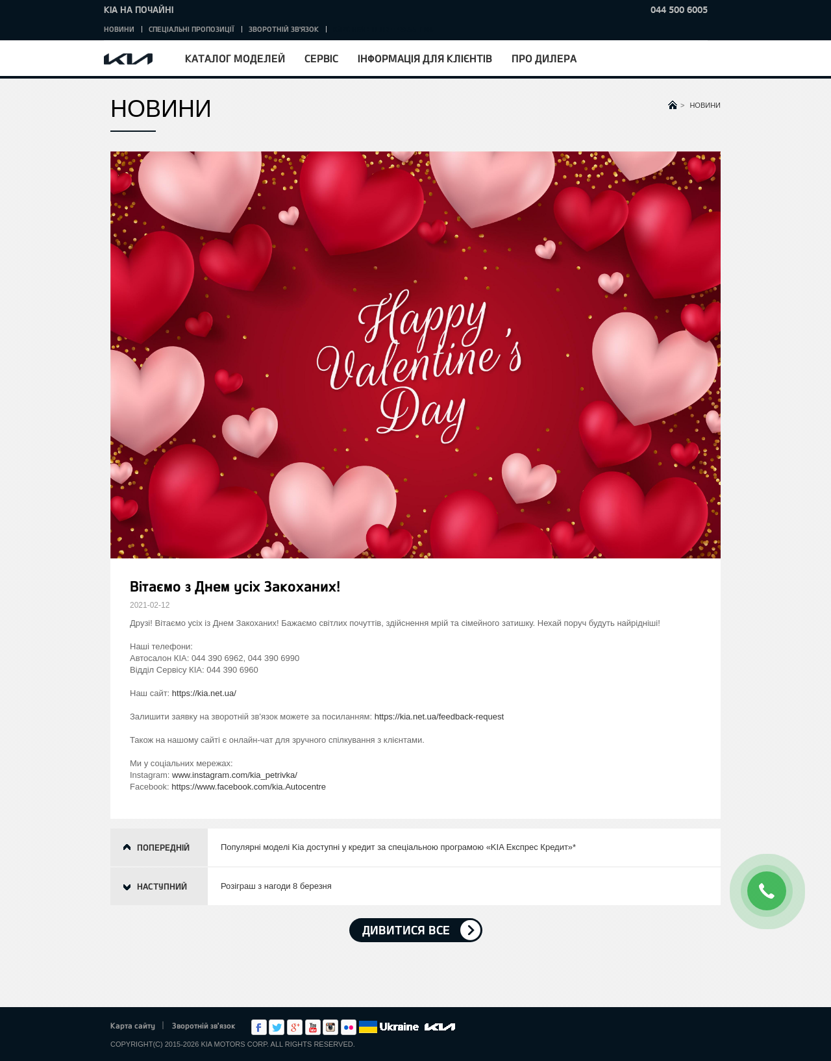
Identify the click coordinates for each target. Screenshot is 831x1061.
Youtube (313, 1027)
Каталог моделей (235, 58)
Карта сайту (132, 1025)
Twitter (276, 1027)
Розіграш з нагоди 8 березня (276, 886)
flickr (348, 1027)
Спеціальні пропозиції (191, 29)
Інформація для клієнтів (425, 58)
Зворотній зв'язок (284, 29)
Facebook (259, 1027)
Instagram (330, 1027)
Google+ (295, 1027)
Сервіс (321, 58)
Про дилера (544, 58)
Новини (119, 29)
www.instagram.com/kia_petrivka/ (234, 775)
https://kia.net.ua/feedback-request (439, 716)
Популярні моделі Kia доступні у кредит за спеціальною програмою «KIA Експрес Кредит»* (398, 847)
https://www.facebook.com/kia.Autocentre (248, 787)
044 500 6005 (679, 9)
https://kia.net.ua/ (204, 693)
